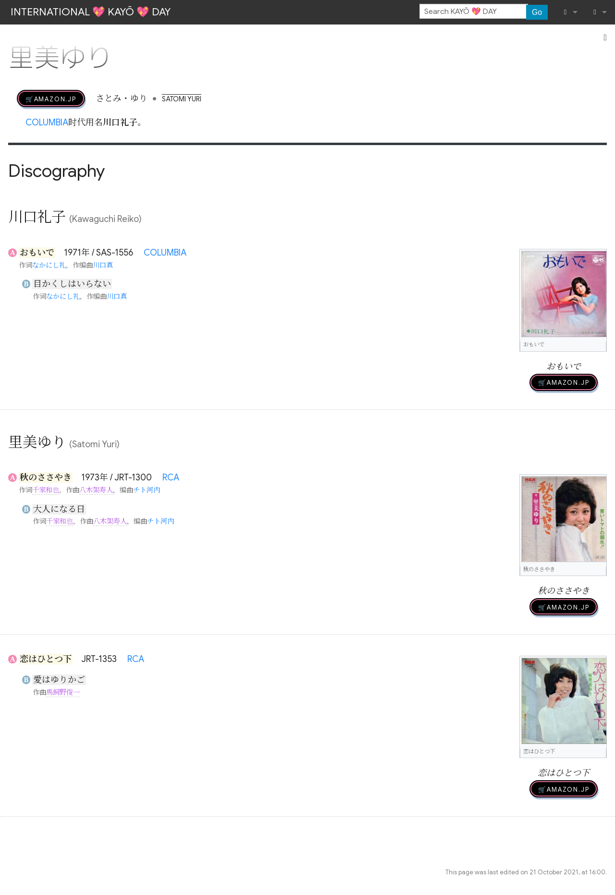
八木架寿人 (96, 490)
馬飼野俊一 (63, 692)
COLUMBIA (46, 122)
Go (537, 12)
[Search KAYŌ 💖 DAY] (473, 11)
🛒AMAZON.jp (50, 98)
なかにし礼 (49, 265)
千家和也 (45, 490)
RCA (170, 477)
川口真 (103, 265)
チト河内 (146, 490)
